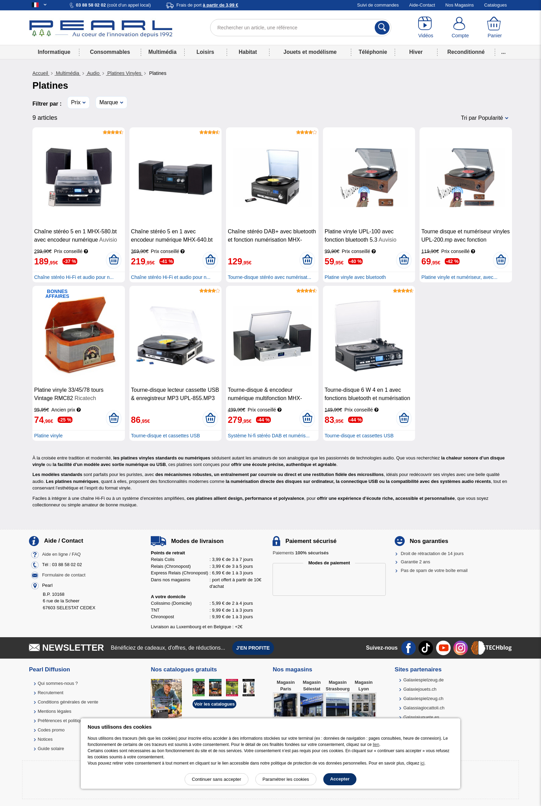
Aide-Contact (422, 5)
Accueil (40, 73)
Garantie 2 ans (415, 561)
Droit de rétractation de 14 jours (432, 553)
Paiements (300, 552)
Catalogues (495, 5)
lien (376, 744)
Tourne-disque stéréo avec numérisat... (269, 277)
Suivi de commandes (378, 5)
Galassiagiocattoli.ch (423, 707)
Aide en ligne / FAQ (61, 554)
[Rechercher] (382, 28)
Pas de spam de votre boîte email (434, 570)
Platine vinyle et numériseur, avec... (459, 277)
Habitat (248, 52)
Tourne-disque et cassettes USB (165, 435)
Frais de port (207, 5)
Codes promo (51, 729)
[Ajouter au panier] (113, 260)
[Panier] (495, 28)
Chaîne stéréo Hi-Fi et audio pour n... (74, 277)
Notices (45, 739)
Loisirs (205, 52)
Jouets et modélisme (309, 52)
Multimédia (162, 52)
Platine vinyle (48, 435)
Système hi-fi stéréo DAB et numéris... (268, 435)
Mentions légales (54, 711)
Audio (93, 73)
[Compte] (460, 28)
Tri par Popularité (482, 118)
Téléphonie (373, 52)
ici (422, 763)
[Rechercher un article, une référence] (300, 27)
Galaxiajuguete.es (421, 717)
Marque (108, 102)
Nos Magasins (459, 5)
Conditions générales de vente (68, 702)
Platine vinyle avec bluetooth (355, 277)
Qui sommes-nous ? (58, 683)
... (503, 52)
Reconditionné (465, 52)
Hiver (416, 52)
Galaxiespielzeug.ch (423, 698)
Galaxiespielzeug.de (423, 679)
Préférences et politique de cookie (71, 720)
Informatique (54, 52)
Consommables (110, 52)
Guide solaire (51, 748)
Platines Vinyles (124, 73)
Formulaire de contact (64, 574)
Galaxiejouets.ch (419, 689)
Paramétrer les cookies (286, 779)
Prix (76, 102)
